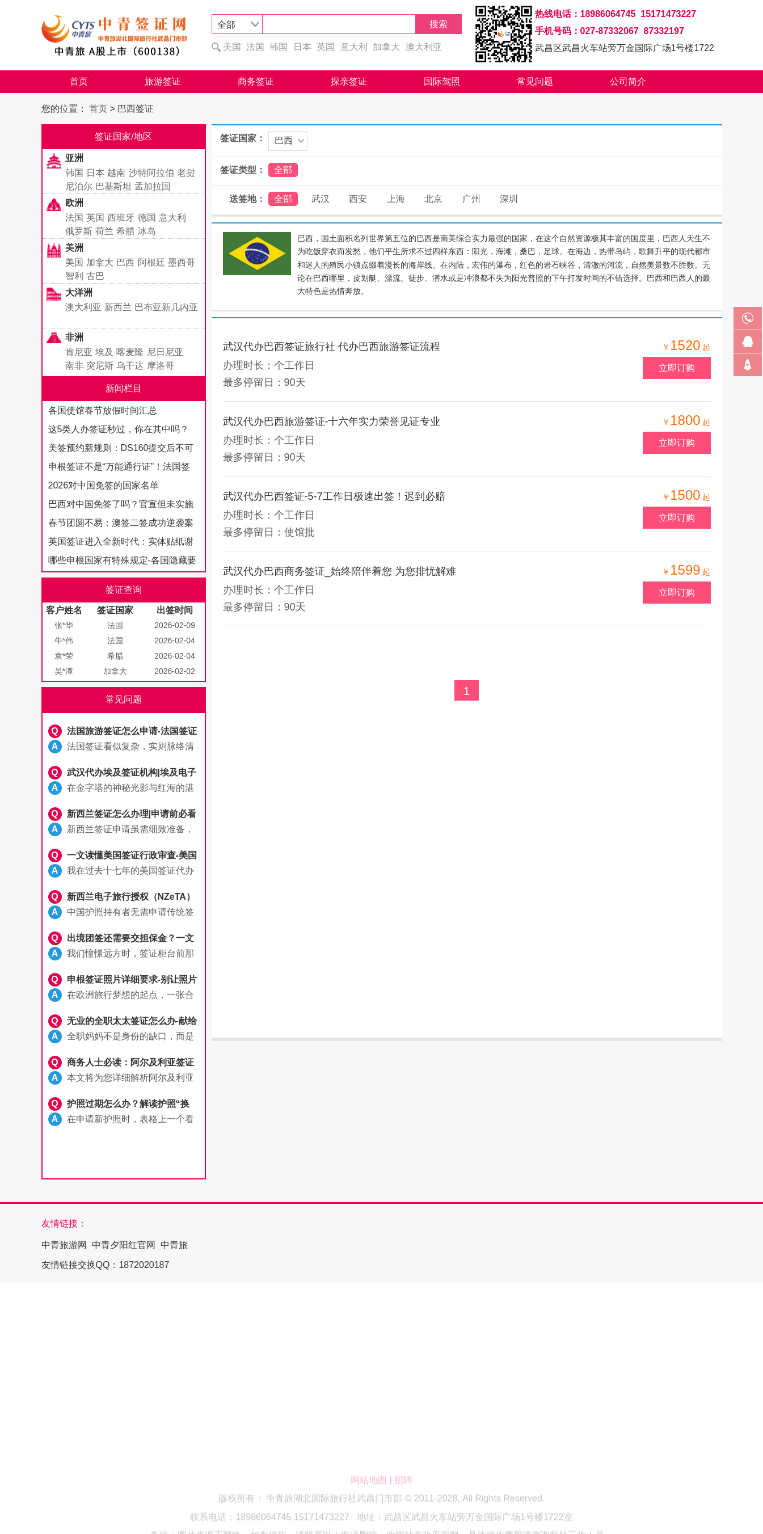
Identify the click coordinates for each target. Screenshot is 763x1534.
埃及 (104, 352)
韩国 (278, 47)
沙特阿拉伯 (151, 173)
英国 (326, 47)
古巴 (95, 276)
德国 (147, 217)
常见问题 (535, 81)
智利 (74, 276)
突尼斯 (99, 365)
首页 (79, 81)
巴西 (125, 262)
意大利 (354, 47)
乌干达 (130, 365)
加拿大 (386, 47)
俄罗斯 (78, 231)
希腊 (125, 231)
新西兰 (118, 307)
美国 (232, 47)
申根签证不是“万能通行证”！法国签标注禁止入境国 (119, 469)
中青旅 (174, 1245)
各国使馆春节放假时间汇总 (102, 410)
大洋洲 (78, 292)
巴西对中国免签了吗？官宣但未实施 (120, 504)
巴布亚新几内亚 (166, 307)
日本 (302, 47)
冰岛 (147, 231)
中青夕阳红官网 (123, 1245)
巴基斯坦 (113, 186)
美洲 (74, 247)
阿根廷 (151, 262)
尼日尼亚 (165, 352)
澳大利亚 (424, 47)
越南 (116, 173)
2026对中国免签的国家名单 (103, 485)
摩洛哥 (160, 365)
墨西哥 (181, 262)
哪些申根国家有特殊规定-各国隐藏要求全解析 (122, 562)
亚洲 (74, 158)
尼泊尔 (78, 186)
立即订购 (677, 368)
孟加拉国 (152, 186)
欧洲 (74, 203)
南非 (74, 365)
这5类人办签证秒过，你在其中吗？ (118, 429)
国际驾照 (442, 81)
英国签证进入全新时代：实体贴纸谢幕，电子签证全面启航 (120, 544)
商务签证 (256, 81)
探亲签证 (349, 81)
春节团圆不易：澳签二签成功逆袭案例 (120, 525)
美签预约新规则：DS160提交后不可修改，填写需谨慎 (121, 450)
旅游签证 (163, 81)
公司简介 (628, 81)
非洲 (74, 337)
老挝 (186, 173)
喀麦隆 (130, 352)
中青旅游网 (64, 1245)
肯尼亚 (78, 352)
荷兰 (104, 231)
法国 (255, 47)
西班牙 (120, 217)
